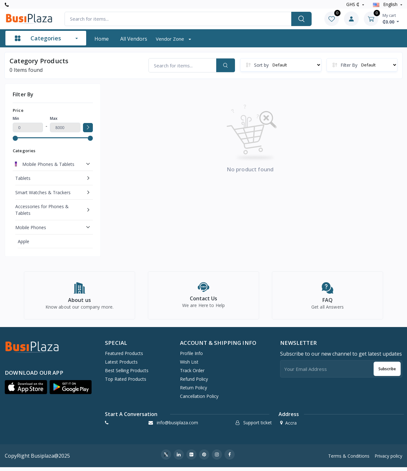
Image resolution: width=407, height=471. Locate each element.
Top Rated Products (125, 382)
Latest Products (121, 365)
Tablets (23, 178)
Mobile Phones (30, 227)
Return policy (193, 391)
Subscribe (387, 372)
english (386, 4)
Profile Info (191, 357)
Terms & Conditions (348, 459)
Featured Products (124, 357)
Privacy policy (388, 459)
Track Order (192, 374)
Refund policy (194, 382)
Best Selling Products (126, 374)
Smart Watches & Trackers (43, 192)
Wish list (189, 365)
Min (16, 118)
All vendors (133, 38)
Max (54, 118)
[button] (26, 390)
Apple (23, 241)
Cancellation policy (199, 400)
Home (101, 38)
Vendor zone (170, 39)
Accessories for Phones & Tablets (42, 209)
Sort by (261, 65)
